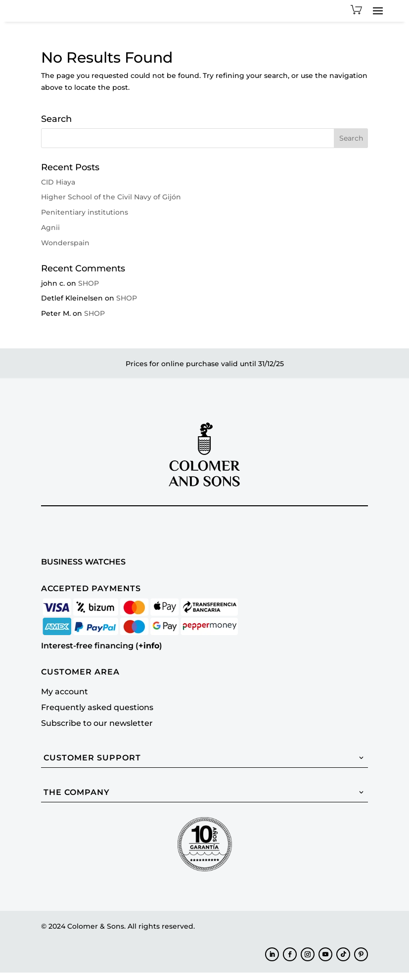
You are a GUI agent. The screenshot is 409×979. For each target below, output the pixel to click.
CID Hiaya (58, 188)
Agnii (50, 233)
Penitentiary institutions (84, 218)
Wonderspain (65, 249)
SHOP (88, 289)
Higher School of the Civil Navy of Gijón (111, 203)
